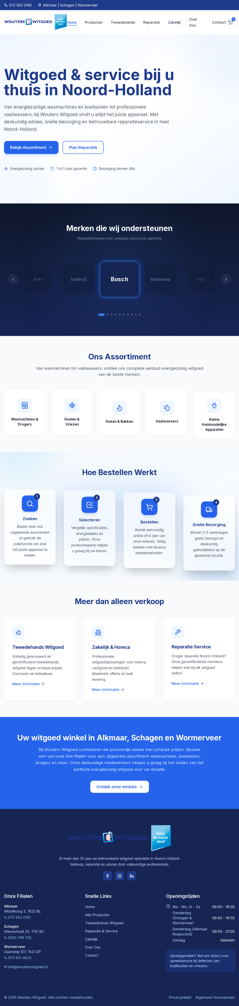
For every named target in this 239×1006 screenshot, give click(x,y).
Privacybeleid (180, 997)
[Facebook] (107, 875)
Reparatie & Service (101, 931)
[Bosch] (101, 315)
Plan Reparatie (83, 147)
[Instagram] (119, 875)
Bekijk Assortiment (31, 147)
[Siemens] (107, 315)
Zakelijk (174, 22)
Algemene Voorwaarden (215, 997)
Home (72, 22)
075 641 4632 (17, 958)
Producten (94, 22)
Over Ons (92, 947)
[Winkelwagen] (230, 22)
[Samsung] (120, 315)
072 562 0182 (17, 917)
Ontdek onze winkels (119, 786)
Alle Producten (97, 915)
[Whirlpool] (128, 315)
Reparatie (151, 22)
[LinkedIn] (131, 875)
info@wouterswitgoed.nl (26, 967)
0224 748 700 (17, 937)
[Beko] (136, 315)
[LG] (124, 315)
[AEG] (111, 315)
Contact (219, 22)
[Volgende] (226, 279)
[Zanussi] (132, 315)
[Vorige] (13, 279)
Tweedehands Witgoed (104, 923)
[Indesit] (140, 315)
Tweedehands (123, 22)
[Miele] (116, 315)
